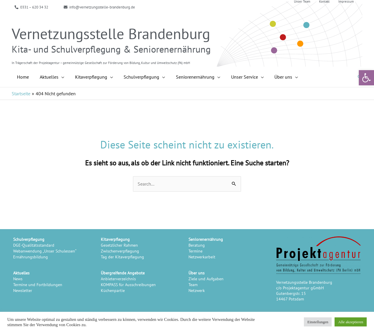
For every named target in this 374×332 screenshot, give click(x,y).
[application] (59, 77)
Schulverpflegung (28, 239)
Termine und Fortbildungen (37, 284)
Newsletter (22, 290)
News (17, 278)
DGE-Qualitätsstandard (33, 245)
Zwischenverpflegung (120, 251)
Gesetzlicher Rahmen (119, 245)
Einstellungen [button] (317, 322)
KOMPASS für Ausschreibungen (128, 284)
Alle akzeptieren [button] (350, 322)
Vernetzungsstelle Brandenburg (111, 33)
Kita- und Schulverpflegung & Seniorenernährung (111, 49)
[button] (366, 77)
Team (193, 284)
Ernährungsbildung (30, 257)
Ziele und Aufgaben (206, 278)
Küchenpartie (113, 290)
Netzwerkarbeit (201, 257)
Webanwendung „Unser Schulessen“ (45, 251)
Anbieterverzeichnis (118, 278)
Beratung (196, 245)
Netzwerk (196, 290)
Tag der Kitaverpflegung (122, 257)
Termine (195, 251)
